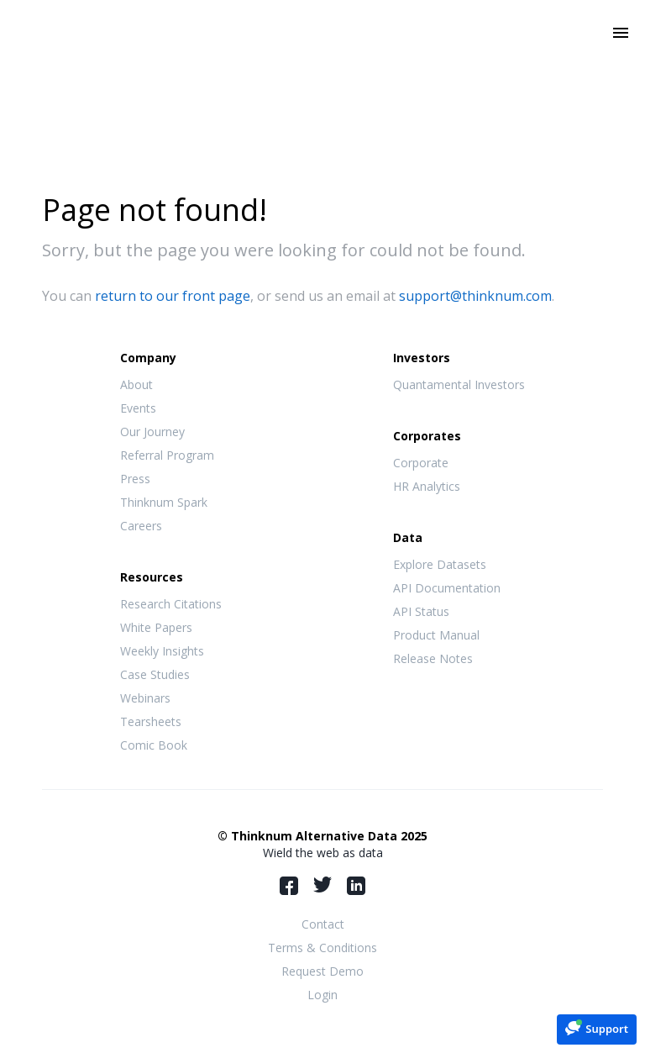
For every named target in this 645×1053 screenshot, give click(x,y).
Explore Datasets (439, 564)
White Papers (156, 627)
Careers (141, 526)
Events (138, 408)
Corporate (420, 463)
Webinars (145, 698)
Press (135, 479)
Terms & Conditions (322, 948)
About (136, 384)
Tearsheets (150, 721)
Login (322, 995)
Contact (323, 924)
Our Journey (152, 432)
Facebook (289, 886)
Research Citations (171, 604)
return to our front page (172, 296)
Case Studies (155, 674)
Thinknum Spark (163, 502)
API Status (421, 611)
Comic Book (153, 745)
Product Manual (436, 635)
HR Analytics (426, 486)
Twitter (322, 884)
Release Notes (433, 658)
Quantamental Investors (459, 384)
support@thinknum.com (475, 296)
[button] (597, 1028)
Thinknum (322, 56)
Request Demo (322, 971)
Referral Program (167, 455)
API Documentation (447, 588)
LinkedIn (356, 886)
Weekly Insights (162, 651)
